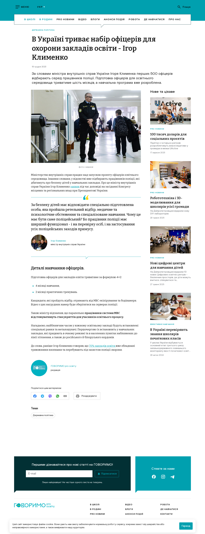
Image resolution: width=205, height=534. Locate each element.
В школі (29, 22)
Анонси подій (114, 22)
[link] (65, 398)
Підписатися (109, 466)
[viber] (50, 398)
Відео (82, 22)
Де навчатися (154, 22)
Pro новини (65, 22)
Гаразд (186, 526)
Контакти (166, 507)
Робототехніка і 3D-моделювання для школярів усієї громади (169, 203)
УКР (41, 8)
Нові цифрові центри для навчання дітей (167, 267)
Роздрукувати (85, 397)
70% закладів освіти (102, 347)
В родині (46, 22)
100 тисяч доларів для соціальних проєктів (168, 138)
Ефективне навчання (162, 326)
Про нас (175, 22)
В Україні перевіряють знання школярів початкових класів (169, 335)
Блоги (95, 22)
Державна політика (43, 31)
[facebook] (35, 398)
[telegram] (42, 398)
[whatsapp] (57, 398)
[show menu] (22, 8)
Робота (134, 22)
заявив (75, 188)
